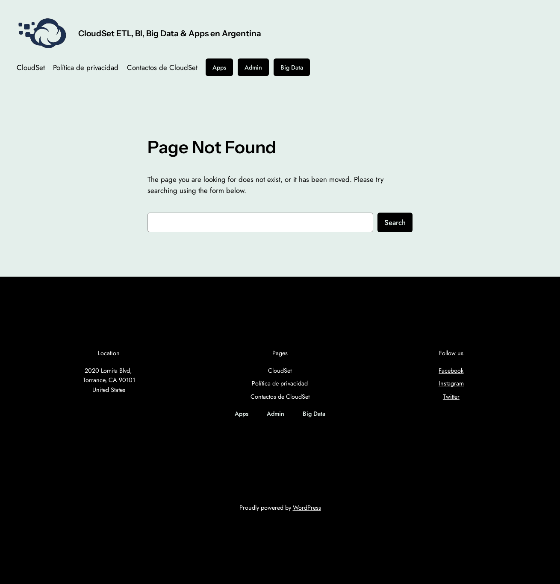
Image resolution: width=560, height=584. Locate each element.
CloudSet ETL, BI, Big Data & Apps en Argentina (169, 33)
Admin (253, 67)
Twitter (451, 396)
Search (395, 222)
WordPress (307, 507)
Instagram (451, 383)
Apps (219, 67)
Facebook (451, 370)
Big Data (291, 67)
